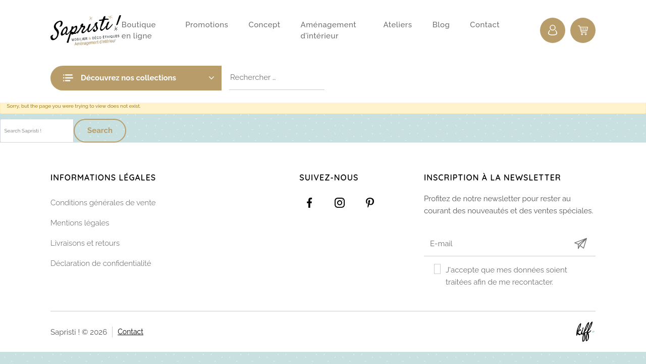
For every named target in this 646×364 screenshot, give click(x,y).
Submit (580, 243)
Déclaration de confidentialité (100, 263)
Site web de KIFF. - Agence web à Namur (585, 332)
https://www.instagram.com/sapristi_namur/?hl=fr (340, 203)
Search (100, 130)
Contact (485, 24)
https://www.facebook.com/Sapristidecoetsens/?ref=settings (309, 203)
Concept (264, 24)
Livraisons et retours (85, 243)
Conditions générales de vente (103, 202)
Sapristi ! (86, 30)
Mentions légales (80, 223)
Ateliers (397, 24)
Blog (441, 24)
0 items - (583, 30)
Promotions (206, 24)
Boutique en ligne (139, 30)
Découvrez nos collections (147, 77)
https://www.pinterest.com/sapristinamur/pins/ (370, 203)
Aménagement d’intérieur (329, 30)
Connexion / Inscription (552, 30)
